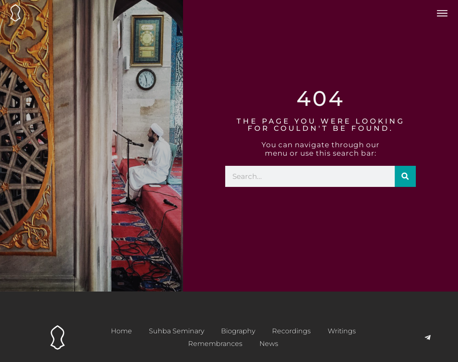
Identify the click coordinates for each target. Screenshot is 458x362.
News (268, 344)
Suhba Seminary (176, 331)
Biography (238, 331)
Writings (342, 331)
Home (121, 331)
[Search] (405, 176)
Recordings (291, 331)
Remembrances (215, 344)
